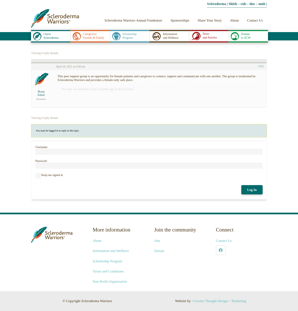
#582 (261, 66)
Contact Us (224, 241)
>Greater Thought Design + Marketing (219, 301)
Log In (252, 190)
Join (157, 241)
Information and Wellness (111, 251)
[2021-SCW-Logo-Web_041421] (55, 18)
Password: (41, 161)
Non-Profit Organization (110, 281)
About (97, 241)
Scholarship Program (107, 261)
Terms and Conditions (108, 271)
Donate (159, 251)
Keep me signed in (52, 175)
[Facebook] (221, 250)
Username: (41, 147)
